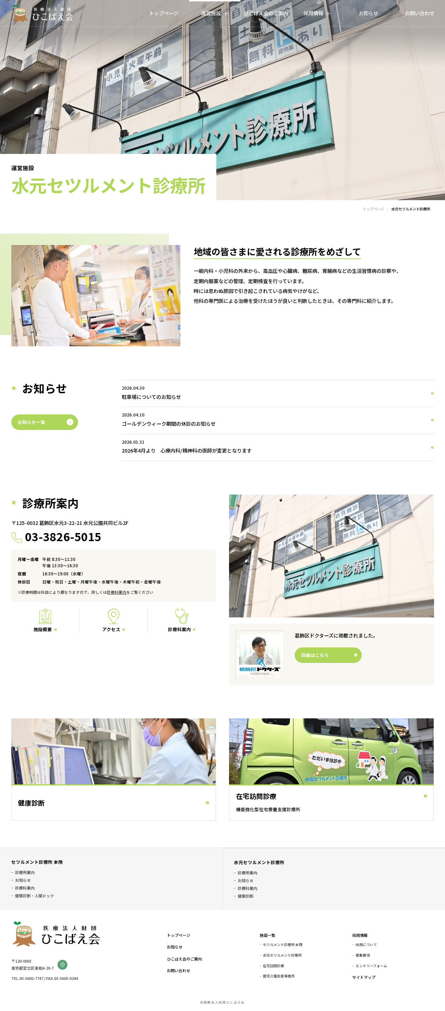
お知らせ (368, 13)
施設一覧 (267, 935)
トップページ (164, 13)
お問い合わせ (419, 13)
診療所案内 (25, 872)
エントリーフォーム (371, 965)
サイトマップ (363, 977)
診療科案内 (116, 592)
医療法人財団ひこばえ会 (42, 13)
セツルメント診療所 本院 (37, 862)
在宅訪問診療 (273, 965)
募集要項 (363, 955)
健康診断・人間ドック (34, 895)
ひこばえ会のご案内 (266, 13)
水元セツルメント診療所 (259, 862)
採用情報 (360, 935)
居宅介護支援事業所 (279, 976)
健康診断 (245, 896)
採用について (366, 944)
